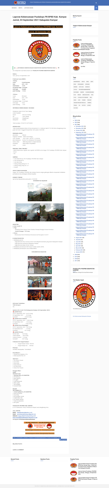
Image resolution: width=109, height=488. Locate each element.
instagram (76, 92)
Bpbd (14, 437)
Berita (20, 8)
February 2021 (79, 250)
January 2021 (79, 252)
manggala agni (86, 94)
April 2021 (78, 245)
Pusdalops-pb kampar (52, 437)
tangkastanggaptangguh (80, 102)
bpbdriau (26, 437)
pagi (92, 94)
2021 (76, 124)
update (89, 105)
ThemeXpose (43, 486)
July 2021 (78, 239)
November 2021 (80, 128)
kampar (82, 92)
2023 (76, 120)
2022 (76, 122)
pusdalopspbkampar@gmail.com (26, 414)
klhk (75, 94)
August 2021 (79, 237)
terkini (75, 105)
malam (79, 94)
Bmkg (87, 81)
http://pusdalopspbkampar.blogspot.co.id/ (25, 417)
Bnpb (92, 81)
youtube (76, 107)
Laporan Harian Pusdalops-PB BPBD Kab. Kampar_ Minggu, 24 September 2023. (88, 54)
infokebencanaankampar (40, 437)
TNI (79, 105)
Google (75, 89)
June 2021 (78, 241)
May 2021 (78, 243)
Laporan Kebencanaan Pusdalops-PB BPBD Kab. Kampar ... (85, 135)
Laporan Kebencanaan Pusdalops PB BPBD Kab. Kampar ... (85, 138)
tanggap (89, 100)
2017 (76, 260)
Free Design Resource (52, 486)
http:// (20, 416)
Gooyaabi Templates (69, 486)
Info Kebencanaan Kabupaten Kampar (82, 316)
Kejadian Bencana (90, 92)
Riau (59, 437)
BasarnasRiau (77, 81)
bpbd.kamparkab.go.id (28, 416)
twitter (83, 105)
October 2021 (79, 130)
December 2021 (80, 126)
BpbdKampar (20, 437)
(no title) (83, 66)
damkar (75, 86)
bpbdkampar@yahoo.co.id (24, 412)
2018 (76, 258)
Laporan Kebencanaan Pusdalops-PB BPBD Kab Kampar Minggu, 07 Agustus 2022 (87, 479)
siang (75, 100)
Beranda (14, 8)
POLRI (75, 97)
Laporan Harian (28, 8)
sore (79, 100)
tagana (83, 100)
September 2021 (80, 132)
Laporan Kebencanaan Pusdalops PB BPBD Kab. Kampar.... (85, 158)
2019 (76, 256)
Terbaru (89, 102)
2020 (76, 254)
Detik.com (81, 86)
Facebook (31, 437)
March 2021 (79, 248)
